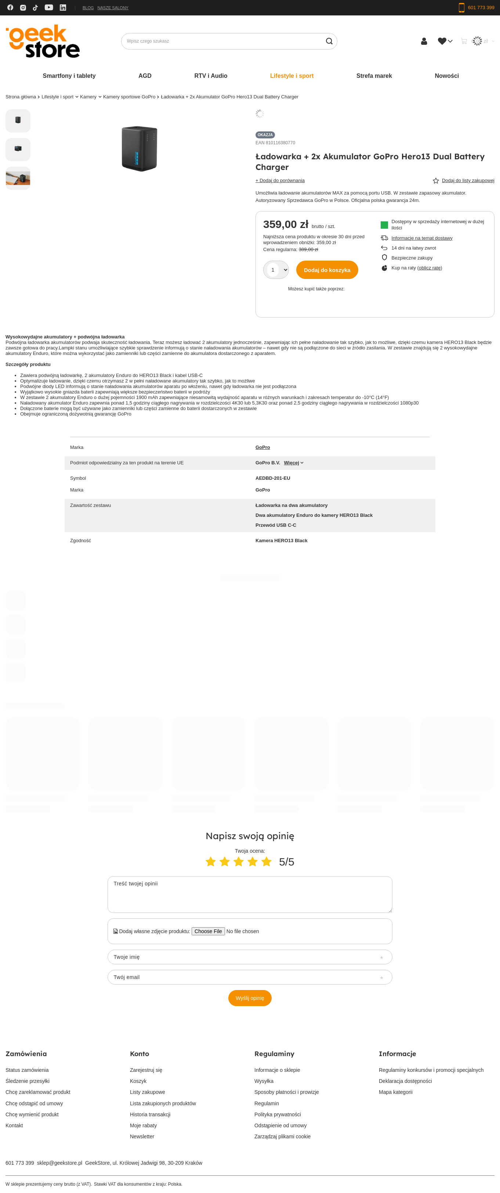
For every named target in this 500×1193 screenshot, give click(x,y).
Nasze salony (113, 8)
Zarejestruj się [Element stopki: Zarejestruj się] (146, 1070)
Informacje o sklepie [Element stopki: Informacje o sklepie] (277, 1070)
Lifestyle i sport (292, 76)
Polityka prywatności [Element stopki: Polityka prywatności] (277, 1114)
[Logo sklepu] (43, 41)
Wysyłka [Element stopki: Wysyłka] (263, 1081)
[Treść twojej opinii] (250, 894)
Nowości (447, 76)
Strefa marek (374, 76)
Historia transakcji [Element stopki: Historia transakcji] (150, 1114)
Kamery (88, 96)
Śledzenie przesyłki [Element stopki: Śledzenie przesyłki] (28, 1081)
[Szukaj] (329, 41)
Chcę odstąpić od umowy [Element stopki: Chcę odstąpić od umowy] (34, 1103)
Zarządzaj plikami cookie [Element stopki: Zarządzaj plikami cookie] (282, 1136)
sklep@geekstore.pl (59, 1163)
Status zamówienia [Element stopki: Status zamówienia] (27, 1070)
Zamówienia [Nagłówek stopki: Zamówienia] (26, 1053)
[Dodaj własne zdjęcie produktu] (240, 931)
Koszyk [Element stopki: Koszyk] (138, 1081)
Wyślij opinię (250, 998)
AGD (145, 76)
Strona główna (21, 96)
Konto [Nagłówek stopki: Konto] (139, 1053)
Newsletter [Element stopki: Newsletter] (142, 1136)
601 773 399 (20, 1163)
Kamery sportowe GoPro (129, 96)
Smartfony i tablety (69, 76)
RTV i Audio (210, 76)
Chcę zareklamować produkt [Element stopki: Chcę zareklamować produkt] (38, 1092)
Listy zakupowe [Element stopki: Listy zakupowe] (147, 1092)
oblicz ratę (430, 268)
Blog (88, 8)
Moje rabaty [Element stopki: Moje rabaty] (143, 1125)
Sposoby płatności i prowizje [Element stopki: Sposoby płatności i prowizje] (286, 1092)
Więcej (291, 462)
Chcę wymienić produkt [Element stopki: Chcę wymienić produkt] (32, 1114)
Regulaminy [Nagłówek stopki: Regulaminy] (274, 1053)
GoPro (263, 447)
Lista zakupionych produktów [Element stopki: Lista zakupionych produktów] (163, 1103)
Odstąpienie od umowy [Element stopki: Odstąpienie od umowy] (280, 1125)
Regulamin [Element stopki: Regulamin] (266, 1103)
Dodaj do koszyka (327, 270)
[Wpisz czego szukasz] (229, 41)
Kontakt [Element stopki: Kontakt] (14, 1125)
